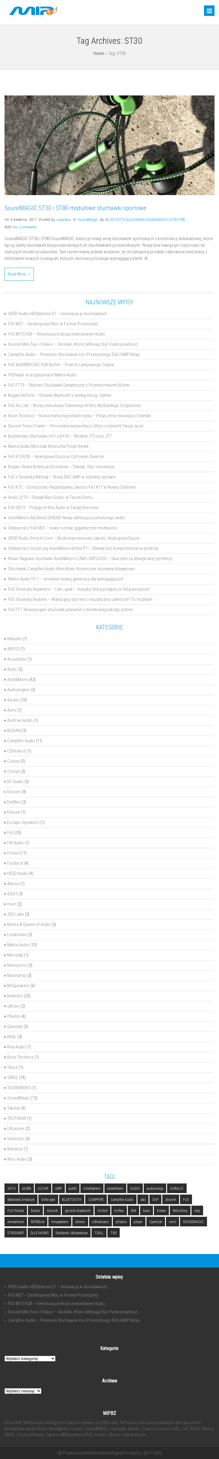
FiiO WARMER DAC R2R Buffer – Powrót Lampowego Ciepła (61, 364)
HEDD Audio (17, 873)
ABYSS (13, 649)
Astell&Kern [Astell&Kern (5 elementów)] (91, 1188)
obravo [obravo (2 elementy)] (80, 1222)
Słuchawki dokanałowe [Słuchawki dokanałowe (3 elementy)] (72, 1233)
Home (98, 53)
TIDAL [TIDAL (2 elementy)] (99, 1233)
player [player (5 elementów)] (138, 1222)
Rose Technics (20, 1057)
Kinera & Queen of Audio (29, 924)
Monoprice (17, 965)
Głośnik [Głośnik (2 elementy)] (52, 1211)
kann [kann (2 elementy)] (146, 1211)
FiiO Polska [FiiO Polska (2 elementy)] (16, 1211)
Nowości (15, 996)
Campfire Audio (21, 740)
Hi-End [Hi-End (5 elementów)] (102, 1211)
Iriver (11, 904)
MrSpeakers (18, 985)
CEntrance (16, 751)
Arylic (12, 669)
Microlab (15, 955)
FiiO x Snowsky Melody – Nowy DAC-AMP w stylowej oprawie (62, 477)
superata (63, 219)
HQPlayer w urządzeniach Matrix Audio (42, 375)
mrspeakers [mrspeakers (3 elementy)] (59, 1222)
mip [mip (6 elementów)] (197, 1211)
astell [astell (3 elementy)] (72, 1188)
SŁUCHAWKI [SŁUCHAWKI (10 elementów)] (40, 1233)
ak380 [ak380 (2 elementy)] (26, 1188)
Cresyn (13, 771)
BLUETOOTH (115, 219)
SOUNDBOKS (19, 1087)
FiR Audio (15, 843)
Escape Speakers (23, 822)
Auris (11, 710)
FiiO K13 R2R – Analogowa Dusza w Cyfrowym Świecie (56, 456)
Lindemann (17, 934)
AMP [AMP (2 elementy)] (58, 1188)
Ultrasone (16, 1128)
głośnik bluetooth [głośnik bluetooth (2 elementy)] (78, 1211)
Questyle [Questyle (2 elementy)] (155, 1222)
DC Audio (15, 781)
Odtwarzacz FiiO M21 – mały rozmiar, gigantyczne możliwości (63, 528)
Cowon (13, 761)
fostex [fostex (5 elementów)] (35, 1211)
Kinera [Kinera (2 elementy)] (161, 1211)
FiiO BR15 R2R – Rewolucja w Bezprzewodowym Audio (56, 334)
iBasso (13, 883)
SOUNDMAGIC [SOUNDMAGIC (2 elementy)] (193, 1222)
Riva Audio (16, 1047)
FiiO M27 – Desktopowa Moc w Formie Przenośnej (53, 324)
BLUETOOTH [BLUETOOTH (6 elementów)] (71, 1200)
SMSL (12, 1077)
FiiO (10, 832)
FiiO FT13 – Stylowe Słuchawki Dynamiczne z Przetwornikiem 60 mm (69, 385)
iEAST (12, 894)
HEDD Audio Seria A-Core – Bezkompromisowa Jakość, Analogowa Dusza (73, 538)
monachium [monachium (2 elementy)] (16, 1222)
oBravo (13, 1006)
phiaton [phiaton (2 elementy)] (121, 1222)
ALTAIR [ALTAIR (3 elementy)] (43, 1188)
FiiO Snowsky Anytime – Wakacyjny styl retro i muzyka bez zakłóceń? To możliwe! (80, 599)
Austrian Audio (20, 720)
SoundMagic (88, 219)
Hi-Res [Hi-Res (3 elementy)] (119, 1211)
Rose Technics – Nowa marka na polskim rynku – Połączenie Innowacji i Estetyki (79, 415)
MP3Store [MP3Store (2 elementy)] (37, 1222)
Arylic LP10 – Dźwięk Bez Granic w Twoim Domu (50, 497)
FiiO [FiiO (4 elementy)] (186, 1200)
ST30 (172, 219)
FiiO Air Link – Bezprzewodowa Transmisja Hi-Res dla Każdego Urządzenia (74, 405)
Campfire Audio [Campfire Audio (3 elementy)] (122, 1200)
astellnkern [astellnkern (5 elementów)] (115, 1188)
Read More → (19, 274)
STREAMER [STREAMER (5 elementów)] (16, 1233)
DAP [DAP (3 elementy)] (155, 1200)
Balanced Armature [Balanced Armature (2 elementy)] (21, 1200)
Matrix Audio (18, 945)
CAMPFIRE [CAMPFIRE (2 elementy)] (96, 1200)
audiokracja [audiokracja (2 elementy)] (155, 1188)
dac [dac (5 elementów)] (143, 1200)
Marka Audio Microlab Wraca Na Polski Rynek (48, 446)
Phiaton (13, 1016)
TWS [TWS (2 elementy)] (113, 1233)
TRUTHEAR (16, 1118)
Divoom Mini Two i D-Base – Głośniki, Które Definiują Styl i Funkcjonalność (73, 344)
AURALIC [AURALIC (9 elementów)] (177, 1188)
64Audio (14, 638)
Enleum (13, 812)
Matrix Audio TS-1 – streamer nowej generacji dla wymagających (65, 579)
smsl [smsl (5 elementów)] (172, 1222)
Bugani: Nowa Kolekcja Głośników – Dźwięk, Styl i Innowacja (61, 466)
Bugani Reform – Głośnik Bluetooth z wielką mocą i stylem (59, 395)
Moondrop (16, 975)
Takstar (13, 1108)
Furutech (15, 863)
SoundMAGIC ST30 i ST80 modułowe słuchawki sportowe (75, 208)
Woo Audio (17, 1159)
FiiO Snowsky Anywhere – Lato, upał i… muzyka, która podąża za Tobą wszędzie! (79, 589)
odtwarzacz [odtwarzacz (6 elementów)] (100, 1222)
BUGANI (14, 730)
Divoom (13, 791)
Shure (12, 1067)
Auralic (13, 700)
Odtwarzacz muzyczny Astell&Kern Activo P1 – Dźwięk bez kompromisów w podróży (83, 548)
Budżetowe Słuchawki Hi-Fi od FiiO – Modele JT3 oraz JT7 (59, 436)
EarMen (14, 802)
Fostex (13, 853)
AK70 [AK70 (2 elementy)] (11, 1188)
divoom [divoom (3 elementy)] (170, 1200)
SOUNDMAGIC (157, 219)
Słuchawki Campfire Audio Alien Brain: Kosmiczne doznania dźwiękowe (71, 568)
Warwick (15, 1149)
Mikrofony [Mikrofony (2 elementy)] (180, 1211)
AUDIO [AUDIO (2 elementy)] (135, 1188)
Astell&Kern (17, 679)
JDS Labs (15, 914)
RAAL (11, 1036)
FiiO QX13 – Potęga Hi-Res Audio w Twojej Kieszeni (53, 507)
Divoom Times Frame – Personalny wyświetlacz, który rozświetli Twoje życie (75, 426)
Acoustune (16, 659)
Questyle (15, 1026)
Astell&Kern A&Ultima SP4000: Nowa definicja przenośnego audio (66, 517)
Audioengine (18, 689)
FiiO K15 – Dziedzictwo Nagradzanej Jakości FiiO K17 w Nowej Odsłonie (72, 487)
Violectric (16, 1138)
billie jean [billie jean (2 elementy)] (48, 1200)
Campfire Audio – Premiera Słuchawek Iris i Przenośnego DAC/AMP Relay (74, 354)
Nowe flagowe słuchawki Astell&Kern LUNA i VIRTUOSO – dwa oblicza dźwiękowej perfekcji (90, 558)
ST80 (181, 219)
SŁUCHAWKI (135, 219)
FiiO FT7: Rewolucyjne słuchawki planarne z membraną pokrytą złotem (70, 609)
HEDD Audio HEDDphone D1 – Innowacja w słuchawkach (57, 313)
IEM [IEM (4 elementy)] (133, 1211)
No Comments (25, 227)
